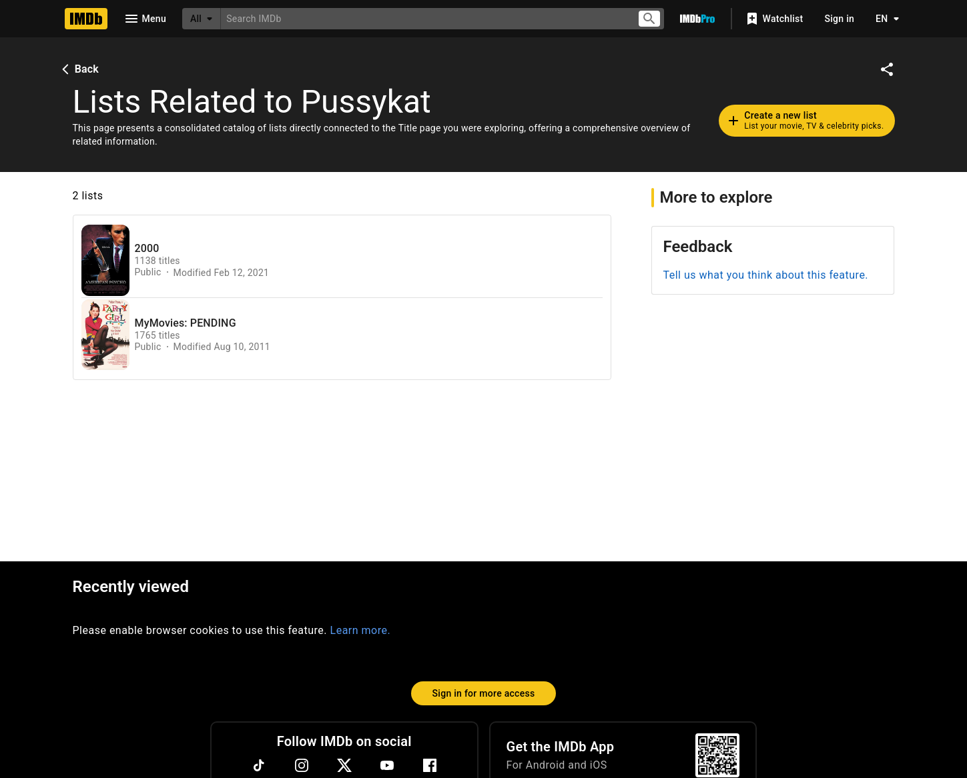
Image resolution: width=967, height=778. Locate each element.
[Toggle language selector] (883, 19)
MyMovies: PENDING (185, 323)
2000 (147, 249)
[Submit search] (649, 19)
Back (79, 69)
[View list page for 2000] (105, 260)
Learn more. (360, 630)
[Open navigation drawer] (145, 18)
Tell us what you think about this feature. (765, 275)
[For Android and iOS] (717, 755)
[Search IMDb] (423, 18)
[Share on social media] (887, 69)
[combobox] (423, 18)
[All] (201, 18)
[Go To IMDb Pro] (697, 19)
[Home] (86, 18)
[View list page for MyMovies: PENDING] (105, 335)
